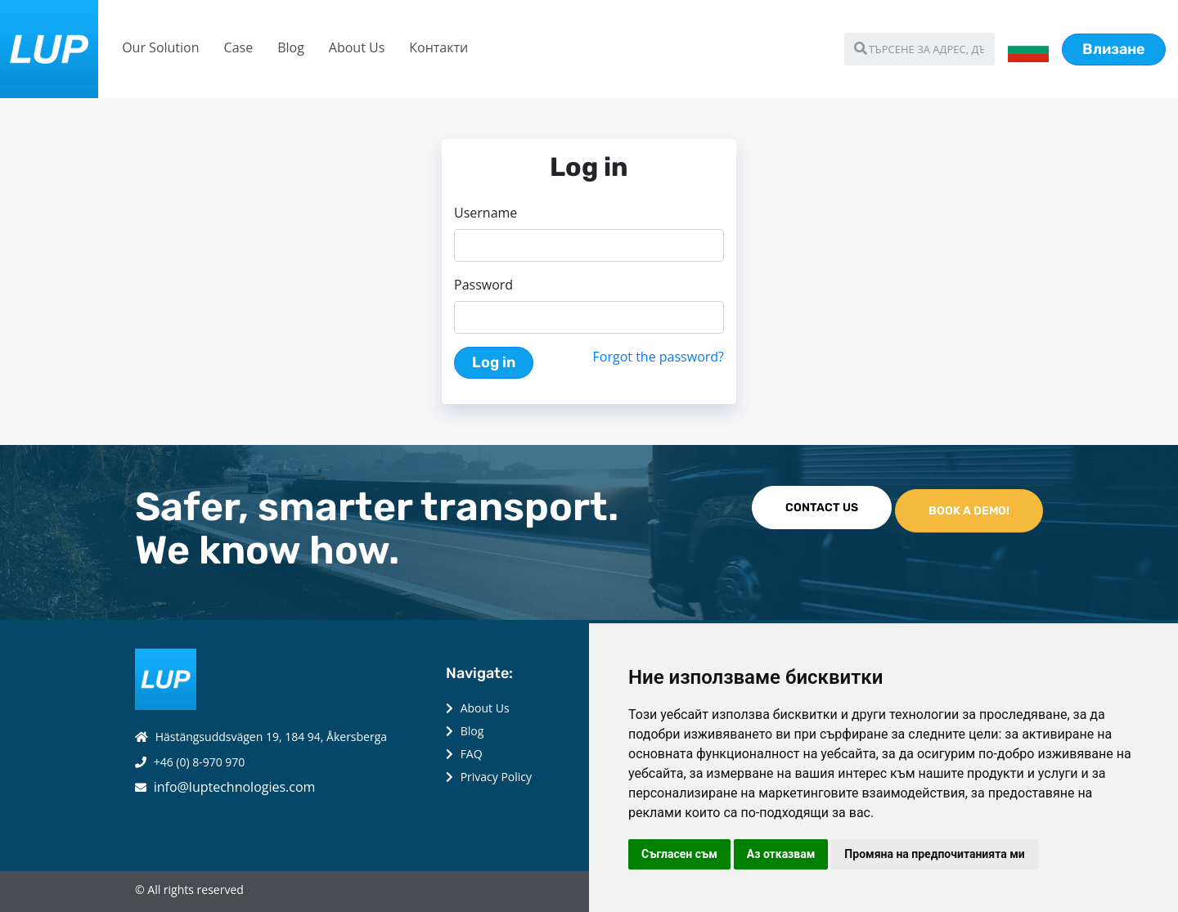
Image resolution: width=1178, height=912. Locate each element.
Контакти (438, 47)
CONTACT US (821, 507)
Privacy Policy (496, 776)
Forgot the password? (658, 357)
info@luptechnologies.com (235, 787)
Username (485, 213)
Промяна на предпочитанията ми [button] (934, 853)
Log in (493, 362)
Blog (290, 47)
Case (239, 47)
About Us (357, 47)
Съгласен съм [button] (679, 853)
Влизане (1113, 49)
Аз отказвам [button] (781, 853)
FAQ (472, 753)
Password (483, 285)
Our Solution (160, 47)
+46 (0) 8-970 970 (199, 762)
